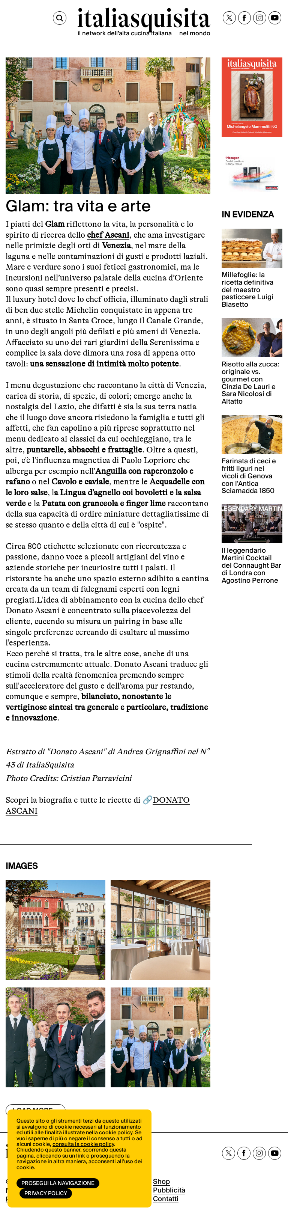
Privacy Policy (45, 1193)
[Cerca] (59, 18)
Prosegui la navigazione (57, 1183)
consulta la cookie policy (83, 1144)
